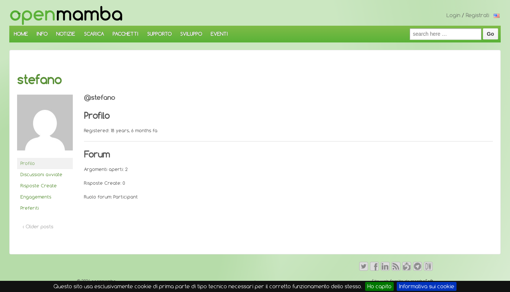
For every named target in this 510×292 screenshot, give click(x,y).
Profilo (27, 163)
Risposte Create (38, 185)
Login (453, 15)
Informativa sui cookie (426, 286)
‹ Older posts (38, 226)
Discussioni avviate (41, 174)
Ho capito (379, 286)
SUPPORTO (159, 34)
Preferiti (29, 208)
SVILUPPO (191, 34)
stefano (39, 79)
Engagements (35, 197)
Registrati (477, 15)
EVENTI (219, 34)
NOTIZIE (65, 34)
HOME (21, 34)
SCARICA (94, 34)
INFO (42, 34)
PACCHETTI (125, 34)
